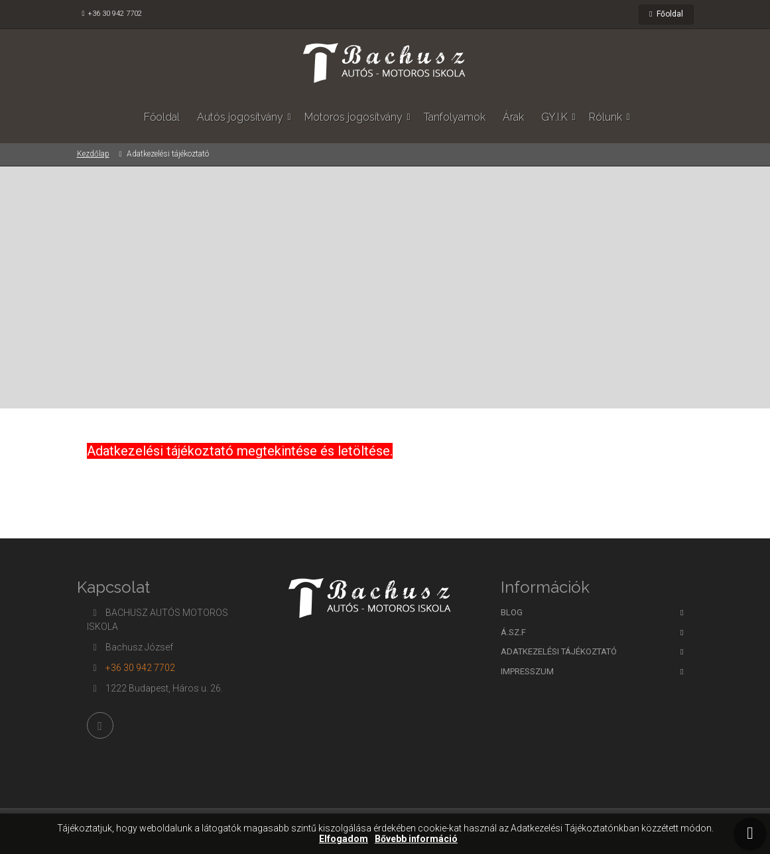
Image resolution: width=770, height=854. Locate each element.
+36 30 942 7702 (115, 13)
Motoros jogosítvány (353, 117)
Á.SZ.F (513, 632)
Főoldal (665, 14)
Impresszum (527, 671)
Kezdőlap (93, 153)
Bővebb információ (416, 839)
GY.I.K (554, 117)
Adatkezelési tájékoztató (559, 651)
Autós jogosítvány (240, 117)
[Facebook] (100, 725)
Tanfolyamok (454, 117)
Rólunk (605, 117)
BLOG (512, 612)
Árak (513, 117)
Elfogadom (343, 839)
